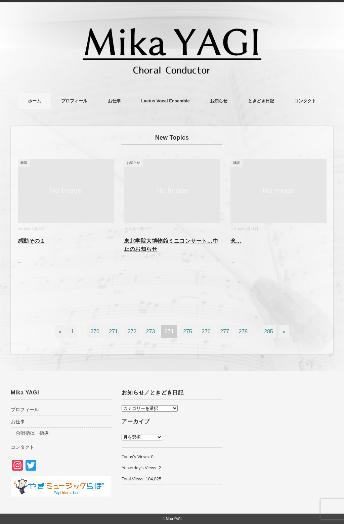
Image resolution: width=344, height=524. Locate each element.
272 (131, 331)
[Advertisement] (282, 446)
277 (224, 331)
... (20, 261)
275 (187, 331)
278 (243, 331)
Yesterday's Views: (140, 467)
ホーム (34, 100)
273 (150, 331)
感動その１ (31, 241)
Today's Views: (136, 456)
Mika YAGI (174, 519)
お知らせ (218, 100)
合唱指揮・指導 (32, 433)
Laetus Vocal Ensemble (165, 100)
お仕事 (114, 100)
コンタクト (305, 100)
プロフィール (74, 100)
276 (206, 331)
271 (113, 331)
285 (268, 331)
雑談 (23, 162)
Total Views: (134, 478)
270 (94, 331)
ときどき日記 (261, 100)
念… (236, 241)
